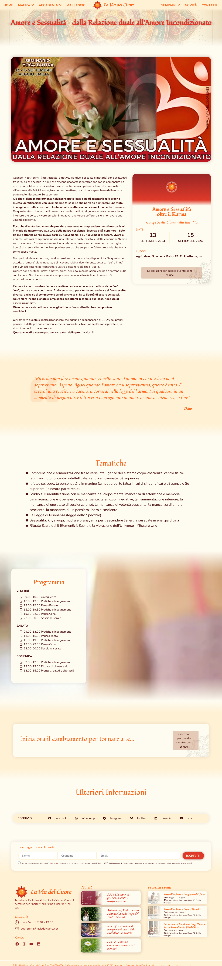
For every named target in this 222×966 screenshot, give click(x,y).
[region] (176, 926)
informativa (53, 863)
